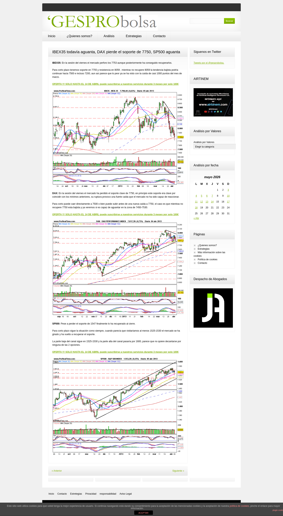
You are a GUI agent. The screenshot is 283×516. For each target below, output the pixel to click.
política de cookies (239, 506)
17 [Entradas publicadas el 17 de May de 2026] (228, 201)
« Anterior (57, 470)
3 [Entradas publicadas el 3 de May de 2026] (228, 190)
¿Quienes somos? (79, 36)
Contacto (159, 36)
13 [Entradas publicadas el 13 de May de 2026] (207, 201)
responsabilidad (108, 493)
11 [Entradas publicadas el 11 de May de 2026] (196, 201)
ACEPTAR (143, 513)
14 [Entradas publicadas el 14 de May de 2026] (212, 201)
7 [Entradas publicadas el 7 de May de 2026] (212, 195)
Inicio (51, 36)
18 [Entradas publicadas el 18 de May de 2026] (196, 207)
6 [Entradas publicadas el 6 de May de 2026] (207, 195)
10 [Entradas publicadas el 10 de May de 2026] (228, 195)
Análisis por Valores (204, 142)
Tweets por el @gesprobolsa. (209, 62)
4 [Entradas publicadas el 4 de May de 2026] (196, 195)
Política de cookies (207, 259)
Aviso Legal (125, 493)
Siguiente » (178, 470)
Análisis (109, 36)
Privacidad (90, 493)
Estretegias (76, 493)
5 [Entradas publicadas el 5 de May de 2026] (201, 195)
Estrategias (134, 36)
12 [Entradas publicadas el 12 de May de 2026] (201, 201)
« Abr (196, 218)
